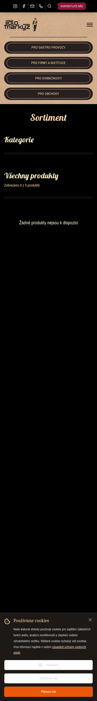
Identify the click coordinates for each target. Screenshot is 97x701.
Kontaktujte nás (72, 6)
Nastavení (48, 665)
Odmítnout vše (48, 678)
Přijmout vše (48, 692)
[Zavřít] (90, 619)
